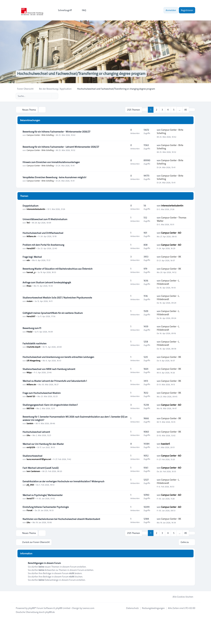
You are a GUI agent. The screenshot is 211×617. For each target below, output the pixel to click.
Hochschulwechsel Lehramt (36, 431)
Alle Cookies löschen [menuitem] (180, 596)
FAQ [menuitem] (82, 10)
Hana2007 (31, 248)
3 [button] (162, 109)
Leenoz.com (88, 607)
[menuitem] (63, 10)
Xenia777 (30, 498)
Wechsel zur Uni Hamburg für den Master (43, 443)
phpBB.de (50, 611)
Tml (28, 222)
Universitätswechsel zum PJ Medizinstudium (45, 219)
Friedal (29, 331)
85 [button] (185, 109)
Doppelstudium (30, 205)
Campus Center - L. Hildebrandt (168, 282)
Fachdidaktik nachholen (34, 343)
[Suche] (49, 96)
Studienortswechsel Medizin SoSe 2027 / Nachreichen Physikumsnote (57, 297)
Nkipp (29, 372)
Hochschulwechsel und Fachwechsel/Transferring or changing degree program (84, 73)
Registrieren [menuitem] (187, 10)
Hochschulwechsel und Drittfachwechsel (43, 232)
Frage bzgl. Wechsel (32, 256)
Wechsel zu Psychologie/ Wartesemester (43, 495)
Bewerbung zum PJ (32, 328)
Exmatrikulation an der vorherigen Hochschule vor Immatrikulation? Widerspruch (63, 481)
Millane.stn (31, 236)
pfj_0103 (30, 484)
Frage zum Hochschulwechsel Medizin (42, 392)
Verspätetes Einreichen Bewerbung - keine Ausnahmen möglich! (54, 177)
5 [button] (173, 109)
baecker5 (165, 443)
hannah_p (31, 272)
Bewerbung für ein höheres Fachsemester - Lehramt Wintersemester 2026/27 (61, 146)
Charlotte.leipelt (33, 346)
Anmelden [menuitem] (171, 10)
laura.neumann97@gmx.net (39, 459)
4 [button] (168, 109)
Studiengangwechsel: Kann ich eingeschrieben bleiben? (50, 404)
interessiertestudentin (36, 209)
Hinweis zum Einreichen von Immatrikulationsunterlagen (51, 162)
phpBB (31, 607)
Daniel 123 (31, 396)
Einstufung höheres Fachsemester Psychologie (46, 506)
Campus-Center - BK (171, 256)
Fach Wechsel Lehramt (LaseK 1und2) (41, 467)
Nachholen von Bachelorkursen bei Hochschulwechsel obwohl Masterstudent (61, 518)
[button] (192, 109)
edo (28, 260)
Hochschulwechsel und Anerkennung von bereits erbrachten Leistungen (58, 356)
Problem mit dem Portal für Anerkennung (43, 244)
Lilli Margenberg (33, 360)
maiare (29, 300)
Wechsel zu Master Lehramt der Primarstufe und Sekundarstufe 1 (55, 380)
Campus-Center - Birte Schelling (40, 134)
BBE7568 (30, 408)
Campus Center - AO (171, 232)
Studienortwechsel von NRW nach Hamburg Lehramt (49, 369)
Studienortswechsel (32, 455)
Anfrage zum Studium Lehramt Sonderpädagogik (47, 282)
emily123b (31, 447)
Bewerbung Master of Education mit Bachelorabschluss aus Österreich (57, 268)
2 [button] (156, 109)
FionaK (29, 510)
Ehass (29, 285)
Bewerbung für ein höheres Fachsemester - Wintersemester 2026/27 (56, 131)
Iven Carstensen (33, 471)
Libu (28, 435)
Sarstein (30, 423)
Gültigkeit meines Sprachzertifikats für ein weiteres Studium (53, 312)
